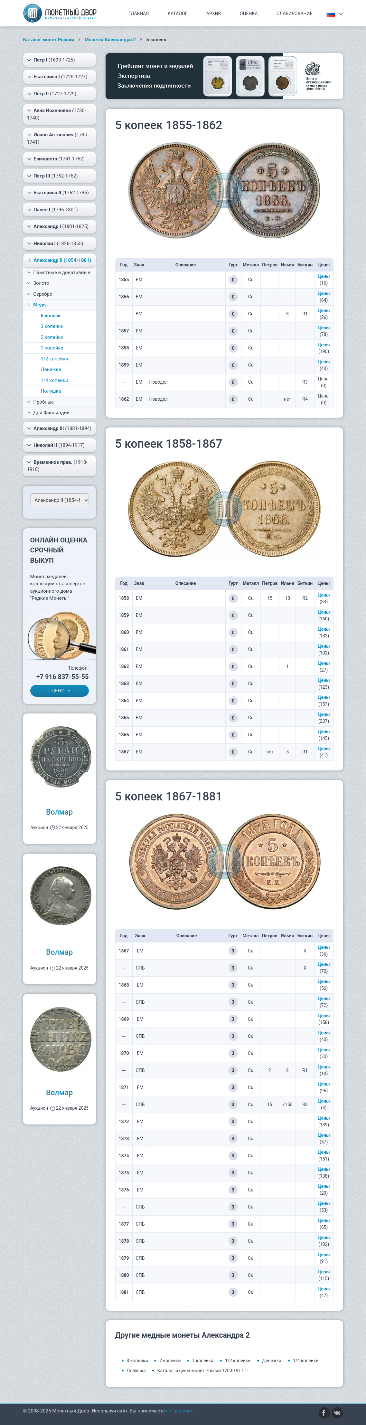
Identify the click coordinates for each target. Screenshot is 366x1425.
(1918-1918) (57, 465)
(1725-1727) (57, 76)
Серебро (39, 294)
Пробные (40, 402)
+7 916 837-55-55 (62, 677)
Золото (38, 283)
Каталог (178, 13)
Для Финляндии (48, 413)
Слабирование (294, 13)
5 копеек (51, 316)
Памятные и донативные (58, 272)
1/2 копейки (54, 359)
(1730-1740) (56, 113)
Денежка (51, 369)
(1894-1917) (56, 445)
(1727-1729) (52, 94)
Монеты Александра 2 (110, 40)
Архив (213, 13)
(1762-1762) (52, 176)
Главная (138, 13)
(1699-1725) (51, 60)
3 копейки (52, 326)
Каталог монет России (48, 40)
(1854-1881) (58, 260)
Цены (324, 276)
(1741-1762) (56, 159)
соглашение (179, 1411)
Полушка (51, 391)
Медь (36, 305)
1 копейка (52, 348)
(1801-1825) (58, 226)
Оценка (249, 13)
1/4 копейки (54, 380)
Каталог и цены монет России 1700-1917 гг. (203, 1370)
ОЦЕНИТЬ (59, 690)
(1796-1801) (52, 209)
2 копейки (52, 337)
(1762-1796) (58, 192)
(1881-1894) (59, 428)
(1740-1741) (58, 138)
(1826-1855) (55, 243)
